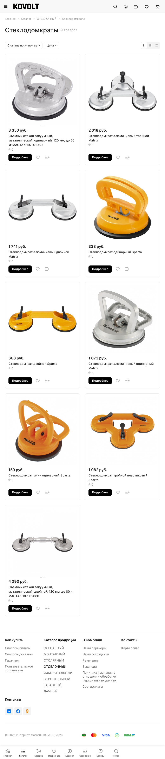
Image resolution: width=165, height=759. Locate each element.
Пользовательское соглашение (19, 668)
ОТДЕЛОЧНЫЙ (55, 667)
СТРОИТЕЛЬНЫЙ (57, 679)
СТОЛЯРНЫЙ (54, 660)
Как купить (14, 640)
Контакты (129, 640)
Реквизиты (90, 660)
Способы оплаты (17, 648)
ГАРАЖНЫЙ (52, 685)
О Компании (92, 640)
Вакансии (89, 667)
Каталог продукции (60, 640)
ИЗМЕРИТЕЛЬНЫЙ (58, 673)
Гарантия (12, 660)
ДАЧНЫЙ (51, 691)
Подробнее (20, 157)
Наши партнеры (94, 648)
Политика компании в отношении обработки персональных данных (99, 676)
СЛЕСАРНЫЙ (54, 648)
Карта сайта (130, 648)
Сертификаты (92, 686)
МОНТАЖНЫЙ (54, 654)
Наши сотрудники (95, 654)
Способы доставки (19, 654)
